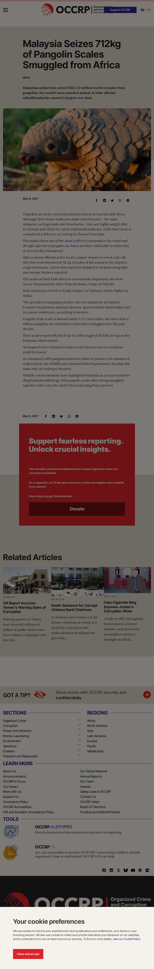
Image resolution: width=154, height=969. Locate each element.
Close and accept (28, 954)
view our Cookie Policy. (127, 939)
